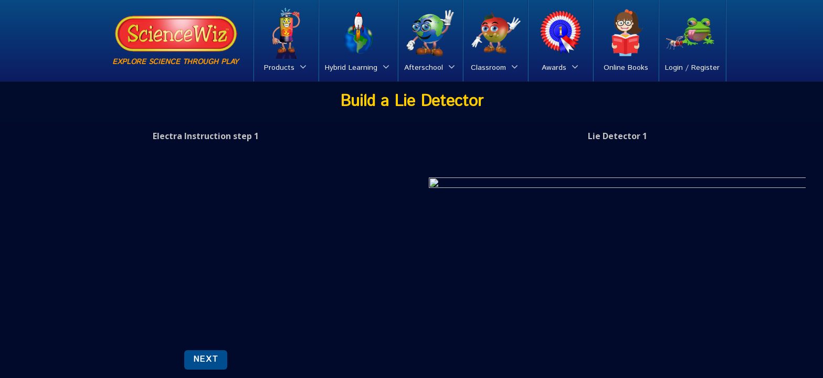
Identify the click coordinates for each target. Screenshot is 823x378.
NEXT (205, 359)
